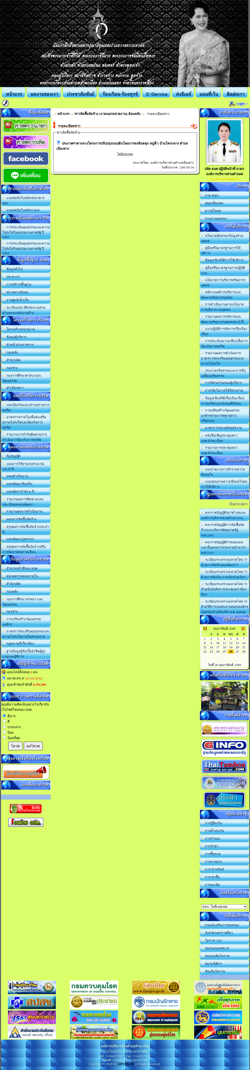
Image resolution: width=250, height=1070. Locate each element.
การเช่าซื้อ (210, 877)
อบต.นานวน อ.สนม (224, 906)
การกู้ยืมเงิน (211, 823)
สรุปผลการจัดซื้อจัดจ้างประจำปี (25, 529)
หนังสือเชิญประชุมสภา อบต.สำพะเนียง (219, 438)
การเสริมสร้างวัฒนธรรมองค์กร (21, 621)
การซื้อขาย (211, 854)
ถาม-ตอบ (209, 195)
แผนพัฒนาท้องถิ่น (17, 484)
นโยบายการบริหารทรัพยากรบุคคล (223, 282)
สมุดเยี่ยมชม (212, 203)
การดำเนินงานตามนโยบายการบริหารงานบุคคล (222, 307)
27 (237, 651)
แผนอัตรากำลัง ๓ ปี (18, 491)
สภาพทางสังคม (15, 292)
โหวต (15, 746)
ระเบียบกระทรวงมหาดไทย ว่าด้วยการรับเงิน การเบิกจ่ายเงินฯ (224, 574)
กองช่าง (10, 368)
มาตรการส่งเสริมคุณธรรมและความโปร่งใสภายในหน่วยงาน (26, 633)
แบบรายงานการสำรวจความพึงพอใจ (223, 471)
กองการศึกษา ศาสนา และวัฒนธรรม (22, 601)
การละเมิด (210, 885)
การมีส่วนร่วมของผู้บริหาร (221, 383)
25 (224, 651)
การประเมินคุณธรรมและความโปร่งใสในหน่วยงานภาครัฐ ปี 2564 (26, 248)
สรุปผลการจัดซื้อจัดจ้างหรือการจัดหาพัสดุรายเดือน (24, 549)
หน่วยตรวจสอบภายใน (20, 576)
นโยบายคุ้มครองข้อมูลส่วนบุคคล (222, 238)
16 (211, 647)
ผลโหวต (33, 746)
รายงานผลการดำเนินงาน (22, 511)
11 (224, 643)
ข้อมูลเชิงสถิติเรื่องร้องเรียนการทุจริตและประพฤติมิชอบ (223, 400)
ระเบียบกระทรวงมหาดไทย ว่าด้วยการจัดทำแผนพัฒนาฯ (224, 562)
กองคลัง (10, 352)
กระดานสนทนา (214, 218)
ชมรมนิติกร (211, 964)
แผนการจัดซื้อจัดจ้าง (19, 519)
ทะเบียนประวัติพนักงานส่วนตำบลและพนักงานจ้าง (24, 310)
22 (204, 651)
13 (237, 643)
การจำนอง (210, 838)
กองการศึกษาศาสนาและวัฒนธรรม (21, 378)
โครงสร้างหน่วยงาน (18, 329)
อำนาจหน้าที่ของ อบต (20, 568)
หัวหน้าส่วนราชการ (18, 345)
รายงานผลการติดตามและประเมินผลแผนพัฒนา (23, 501)
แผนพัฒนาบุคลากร (18, 539)
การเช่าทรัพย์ (212, 869)
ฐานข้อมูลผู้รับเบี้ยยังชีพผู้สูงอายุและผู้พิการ (24, 653)
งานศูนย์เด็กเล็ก (15, 300)
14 (243, 643)
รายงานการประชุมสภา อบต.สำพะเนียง (219, 450)
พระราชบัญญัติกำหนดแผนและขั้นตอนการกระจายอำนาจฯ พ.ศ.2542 (223, 547)
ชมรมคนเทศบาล (215, 948)
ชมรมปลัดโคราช (215, 956)
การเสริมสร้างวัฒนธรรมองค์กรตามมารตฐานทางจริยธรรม (220, 415)
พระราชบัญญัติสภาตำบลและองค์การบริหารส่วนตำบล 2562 (223, 515)
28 (243, 651)
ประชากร (11, 277)
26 (230, 651)
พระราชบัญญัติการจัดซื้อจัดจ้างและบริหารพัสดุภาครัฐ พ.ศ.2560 (223, 530)
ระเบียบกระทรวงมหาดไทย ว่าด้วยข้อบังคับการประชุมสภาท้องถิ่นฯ (224, 589)
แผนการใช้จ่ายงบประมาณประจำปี (23, 466)
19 (230, 647)
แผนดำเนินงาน (15, 476)
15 (204, 647)
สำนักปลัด (11, 360)
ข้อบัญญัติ (11, 456)
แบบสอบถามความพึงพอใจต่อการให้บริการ (224, 484)
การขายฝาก (211, 862)
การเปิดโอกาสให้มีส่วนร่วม (222, 390)
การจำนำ (209, 846)
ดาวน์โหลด (211, 211)
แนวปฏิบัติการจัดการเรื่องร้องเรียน (224, 331)
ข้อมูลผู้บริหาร (14, 337)
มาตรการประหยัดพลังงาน (221, 428)
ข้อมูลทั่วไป (12, 269)
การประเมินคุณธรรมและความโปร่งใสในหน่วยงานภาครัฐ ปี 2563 (26, 232)
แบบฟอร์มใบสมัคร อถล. (21, 210)
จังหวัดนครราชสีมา (217, 933)
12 (230, 643)
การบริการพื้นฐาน (17, 284)
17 (217, 647)
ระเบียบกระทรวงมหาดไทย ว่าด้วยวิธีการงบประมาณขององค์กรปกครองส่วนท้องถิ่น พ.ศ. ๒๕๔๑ (224, 607)
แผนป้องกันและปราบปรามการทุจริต (26, 407)
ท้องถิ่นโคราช (213, 971)
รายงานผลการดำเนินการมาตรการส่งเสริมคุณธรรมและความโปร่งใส (222, 358)
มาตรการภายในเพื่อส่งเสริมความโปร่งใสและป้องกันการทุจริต (24, 422)
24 (217, 651)
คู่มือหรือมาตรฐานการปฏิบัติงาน (223, 270)
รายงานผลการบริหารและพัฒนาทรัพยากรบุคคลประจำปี (222, 319)
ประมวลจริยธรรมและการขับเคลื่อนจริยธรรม (223, 373)
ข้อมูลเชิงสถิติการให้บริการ (222, 260)
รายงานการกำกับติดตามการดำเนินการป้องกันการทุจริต (24, 437)
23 (211, 651)
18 (224, 647)
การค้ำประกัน (212, 831)
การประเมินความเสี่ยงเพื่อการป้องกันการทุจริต (224, 343)
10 (217, 643)
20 (237, 647)
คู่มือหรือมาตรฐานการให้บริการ (221, 250)
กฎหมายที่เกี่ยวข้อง (18, 643)
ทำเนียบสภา (13, 388)
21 (243, 647)
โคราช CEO (211, 940)
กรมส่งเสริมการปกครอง (220, 925)
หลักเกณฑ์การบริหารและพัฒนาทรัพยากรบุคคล (221, 294)
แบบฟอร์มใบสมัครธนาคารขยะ (23, 200)
